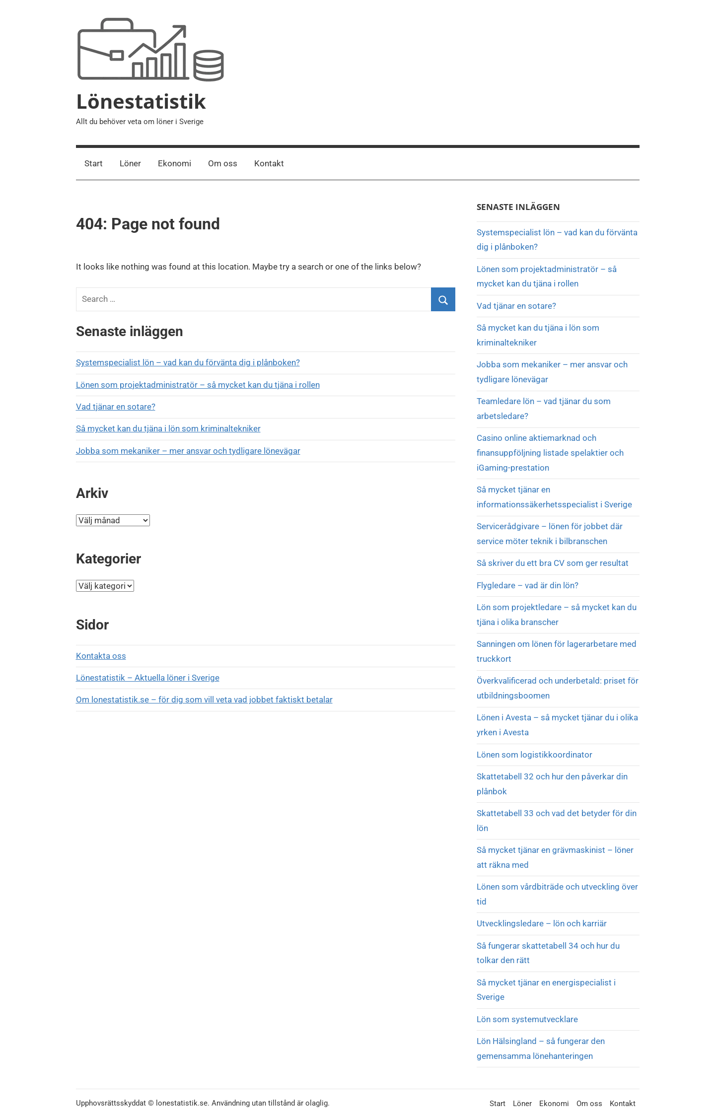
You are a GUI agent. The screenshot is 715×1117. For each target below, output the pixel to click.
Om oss (222, 163)
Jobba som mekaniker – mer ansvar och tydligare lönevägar (188, 451)
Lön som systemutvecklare (527, 1019)
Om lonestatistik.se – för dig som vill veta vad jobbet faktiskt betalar (204, 699)
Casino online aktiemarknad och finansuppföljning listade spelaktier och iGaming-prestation (550, 453)
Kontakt (269, 163)
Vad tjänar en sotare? (115, 407)
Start (93, 163)
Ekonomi (174, 163)
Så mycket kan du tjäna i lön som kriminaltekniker (168, 428)
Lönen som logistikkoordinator (534, 755)
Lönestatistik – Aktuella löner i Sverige (147, 678)
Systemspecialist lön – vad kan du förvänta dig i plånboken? (188, 362)
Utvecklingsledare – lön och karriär (542, 923)
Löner (130, 163)
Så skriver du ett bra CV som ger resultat (553, 563)
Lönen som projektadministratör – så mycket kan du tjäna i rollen (198, 385)
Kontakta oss (101, 656)
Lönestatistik (141, 101)
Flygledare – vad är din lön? (527, 585)
